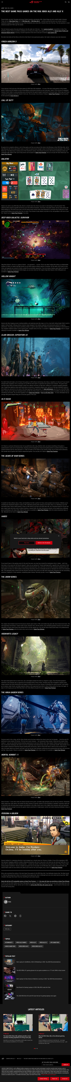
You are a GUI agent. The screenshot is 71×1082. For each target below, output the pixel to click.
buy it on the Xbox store (47, 392)
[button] (2, 2)
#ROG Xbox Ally (23, 946)
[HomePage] (2, 1059)
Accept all (64, 1078)
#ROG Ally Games (21, 942)
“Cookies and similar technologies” (48, 1074)
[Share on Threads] (20, 916)
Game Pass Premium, (41, 152)
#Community (8, 942)
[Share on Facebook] (5, 916)
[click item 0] (34, 1048)
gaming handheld (48, 29)
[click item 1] (35, 1048)
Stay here (26, 543)
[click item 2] (37, 1048)
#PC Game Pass (55, 942)
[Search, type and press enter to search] (66, 2)
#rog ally (33, 942)
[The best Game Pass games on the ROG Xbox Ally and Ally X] (38, 1058)
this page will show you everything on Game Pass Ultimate (54, 881)
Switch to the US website (44, 543)
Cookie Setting (43, 1078)
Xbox (39, 84)
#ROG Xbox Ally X (37, 946)
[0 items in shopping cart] (69, 2)
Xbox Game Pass (13, 21)
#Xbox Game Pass (10, 946)
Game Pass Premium (54, 94)
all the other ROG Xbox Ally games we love (42, 885)
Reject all (54, 1078)
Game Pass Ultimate (6, 154)
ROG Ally (7, 929)
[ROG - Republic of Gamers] (35, 2)
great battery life (52, 32)
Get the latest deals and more (50, 1062)
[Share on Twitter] (10, 916)
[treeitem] (18, 1029)
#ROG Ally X (43, 942)
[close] (59, 536)
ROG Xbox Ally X (35, 21)
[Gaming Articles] (10, 1058)
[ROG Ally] (19, 1058)
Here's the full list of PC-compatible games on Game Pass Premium (18, 881)
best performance (48, 389)
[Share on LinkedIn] (15, 916)
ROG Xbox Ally (26, 21)
